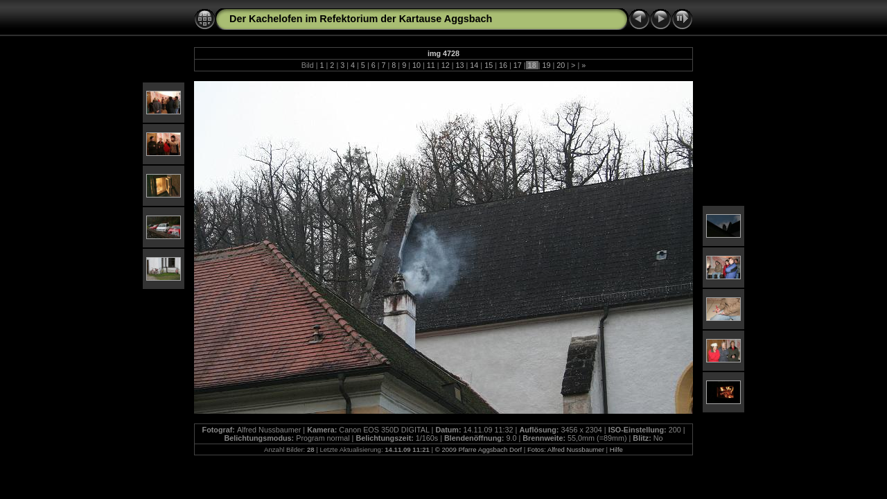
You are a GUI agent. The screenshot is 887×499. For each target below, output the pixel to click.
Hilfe (616, 449)
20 (560, 65)
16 (503, 65)
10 (416, 65)
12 (445, 65)
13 (459, 65)
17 (517, 65)
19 (546, 65)
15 (488, 65)
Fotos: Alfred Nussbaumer (565, 449)
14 (474, 65)
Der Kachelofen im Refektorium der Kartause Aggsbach (360, 18)
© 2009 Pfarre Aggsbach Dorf (478, 449)
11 (431, 65)
